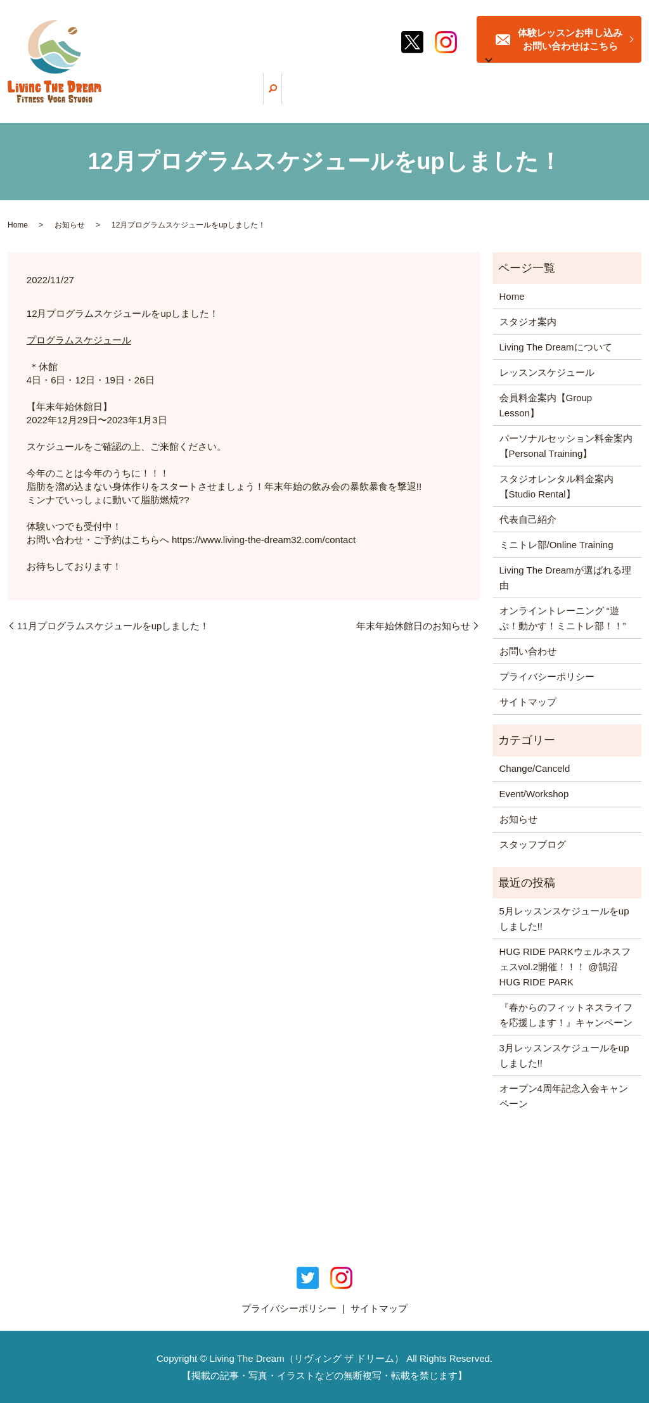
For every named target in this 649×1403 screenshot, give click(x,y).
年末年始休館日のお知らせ (413, 625)
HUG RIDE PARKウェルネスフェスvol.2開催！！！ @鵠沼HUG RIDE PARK (565, 966)
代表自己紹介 (527, 519)
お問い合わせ (527, 651)
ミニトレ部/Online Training (556, 544)
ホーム (201, 98)
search (631, 98)
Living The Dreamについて (264, 98)
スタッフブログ (592, 98)
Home (18, 225)
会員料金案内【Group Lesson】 (546, 405)
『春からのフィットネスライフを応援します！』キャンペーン (566, 1015)
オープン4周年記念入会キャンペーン (563, 1096)
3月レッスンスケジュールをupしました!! (564, 1055)
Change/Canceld (534, 768)
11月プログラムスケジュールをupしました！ (113, 625)
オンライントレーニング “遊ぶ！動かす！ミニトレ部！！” (562, 618)
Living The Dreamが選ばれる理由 (565, 578)
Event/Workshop (534, 793)
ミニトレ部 (489, 98)
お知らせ (70, 225)
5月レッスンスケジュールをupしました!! (564, 919)
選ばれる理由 (338, 98)
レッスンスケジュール (404, 98)
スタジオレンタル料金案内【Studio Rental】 (556, 486)
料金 (456, 98)
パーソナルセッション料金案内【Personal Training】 (566, 446)
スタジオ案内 (537, 98)
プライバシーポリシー (546, 676)
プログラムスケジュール (79, 340)
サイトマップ (527, 701)
